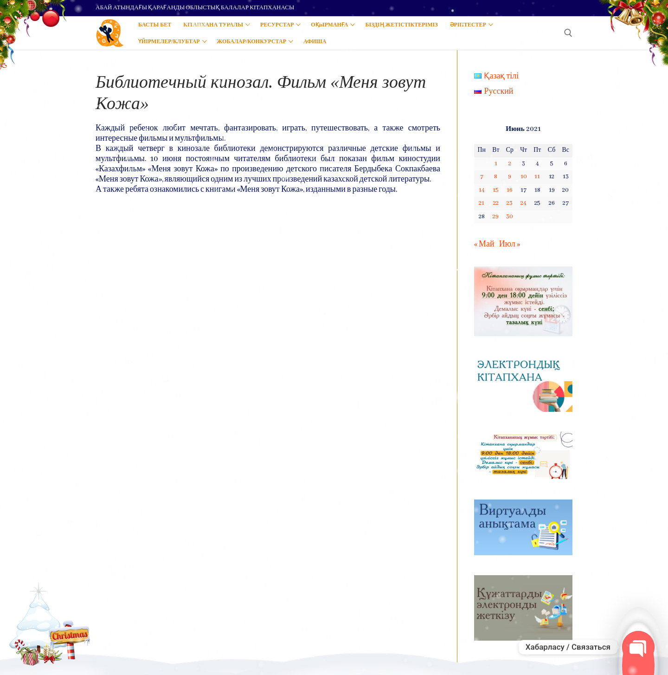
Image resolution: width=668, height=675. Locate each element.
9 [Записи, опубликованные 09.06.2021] (509, 177)
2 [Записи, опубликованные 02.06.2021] (509, 164)
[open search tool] (568, 33)
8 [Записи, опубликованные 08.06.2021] (495, 177)
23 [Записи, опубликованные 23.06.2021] (510, 203)
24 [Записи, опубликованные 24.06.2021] (523, 203)
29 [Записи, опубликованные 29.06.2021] (496, 217)
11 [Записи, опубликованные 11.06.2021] (537, 177)
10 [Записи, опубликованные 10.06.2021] (523, 177)
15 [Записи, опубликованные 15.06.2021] (496, 190)
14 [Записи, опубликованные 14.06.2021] (482, 190)
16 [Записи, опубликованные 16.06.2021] (510, 190)
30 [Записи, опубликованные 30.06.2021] (509, 217)
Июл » (509, 244)
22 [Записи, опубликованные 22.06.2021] (496, 203)
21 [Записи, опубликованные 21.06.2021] (481, 203)
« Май (484, 244)
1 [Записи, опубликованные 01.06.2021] (496, 164)
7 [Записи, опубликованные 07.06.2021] (481, 177)
